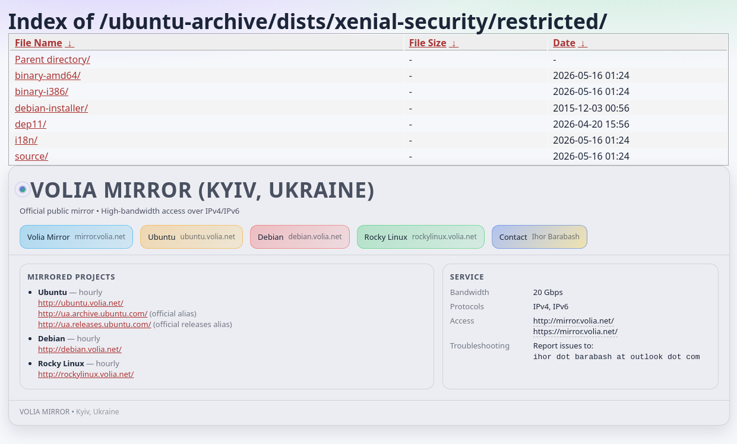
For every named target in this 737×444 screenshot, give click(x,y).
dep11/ (30, 124)
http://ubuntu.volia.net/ (81, 302)
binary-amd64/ (48, 75)
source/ (31, 156)
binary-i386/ (41, 91)
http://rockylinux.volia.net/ (86, 374)
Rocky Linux (421, 236)
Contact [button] (539, 236)
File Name (38, 42)
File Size (428, 42)
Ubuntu (191, 236)
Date (564, 42)
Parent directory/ (52, 59)
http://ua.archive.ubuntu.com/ (92, 313)
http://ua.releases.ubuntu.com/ (94, 324)
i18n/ (26, 140)
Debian (300, 236)
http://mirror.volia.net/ (573, 320)
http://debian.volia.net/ (80, 349)
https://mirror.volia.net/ (575, 331)
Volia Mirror (76, 236)
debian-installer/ (51, 108)
